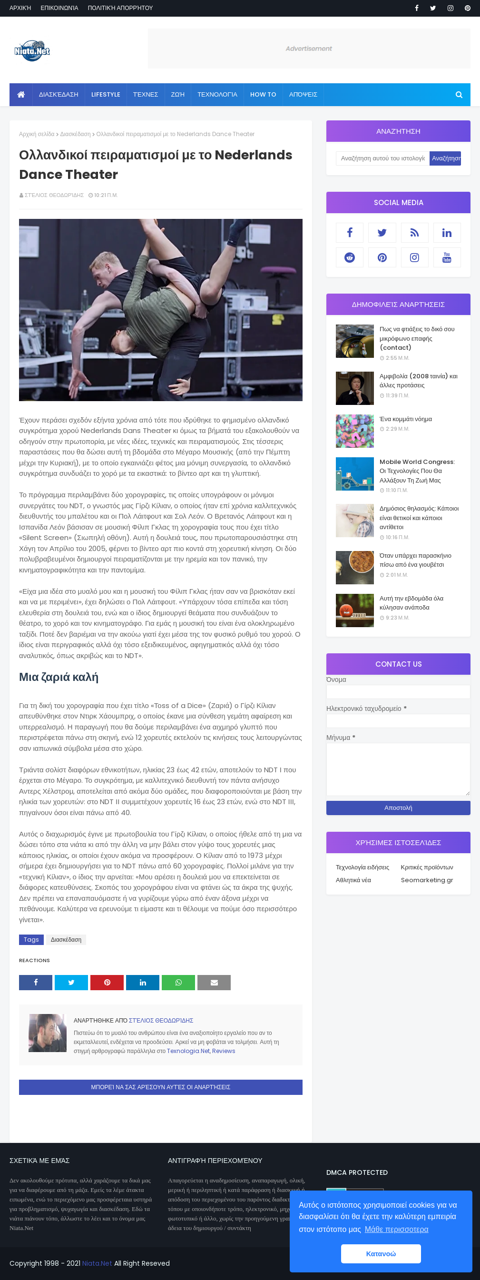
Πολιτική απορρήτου (120, 8)
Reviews (223, 1051)
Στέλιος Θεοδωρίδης (54, 195)
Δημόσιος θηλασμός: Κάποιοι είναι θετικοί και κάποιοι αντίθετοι (419, 518)
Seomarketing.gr (427, 880)
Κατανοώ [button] (381, 1254)
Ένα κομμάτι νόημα (406, 418)
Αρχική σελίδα (37, 134)
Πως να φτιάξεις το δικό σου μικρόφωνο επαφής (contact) (417, 338)
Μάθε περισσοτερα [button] (397, 1229)
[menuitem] (21, 94)
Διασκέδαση (75, 134)
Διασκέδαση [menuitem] (58, 94)
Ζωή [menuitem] (178, 94)
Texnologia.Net (188, 1051)
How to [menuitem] (263, 94)
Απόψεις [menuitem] (303, 94)
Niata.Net (97, 1263)
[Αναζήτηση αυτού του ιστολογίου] (383, 158)
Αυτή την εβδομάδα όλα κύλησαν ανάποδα (411, 603)
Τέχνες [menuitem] (145, 94)
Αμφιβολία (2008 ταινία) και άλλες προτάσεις (419, 381)
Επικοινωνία (59, 8)
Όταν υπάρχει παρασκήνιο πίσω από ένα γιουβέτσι (415, 560)
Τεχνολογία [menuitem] (217, 94)
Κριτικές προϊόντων (427, 867)
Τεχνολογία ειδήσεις (362, 867)
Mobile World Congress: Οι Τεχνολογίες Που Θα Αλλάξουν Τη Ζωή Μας (417, 471)
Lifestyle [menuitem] (105, 94)
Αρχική (20, 8)
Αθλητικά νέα (353, 880)
